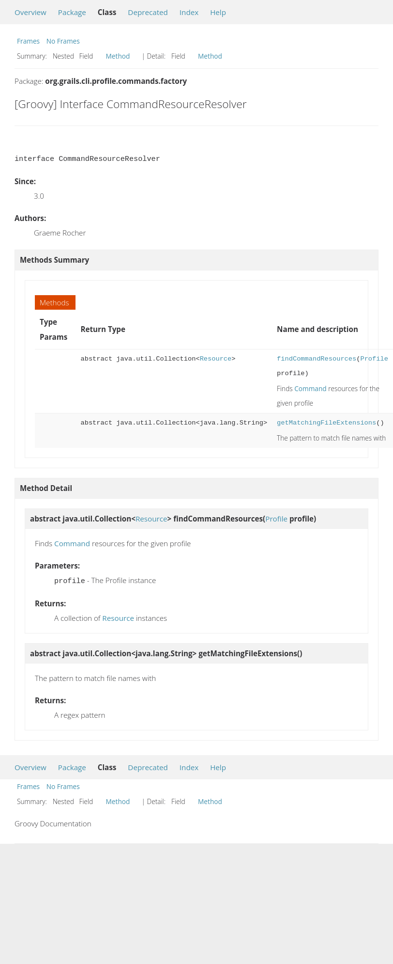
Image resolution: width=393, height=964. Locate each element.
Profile (374, 358)
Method (118, 56)
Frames (28, 41)
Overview (30, 12)
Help (218, 12)
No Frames (63, 41)
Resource (216, 358)
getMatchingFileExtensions (326, 422)
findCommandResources (316, 358)
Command (310, 388)
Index (189, 12)
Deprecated (148, 12)
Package (72, 12)
